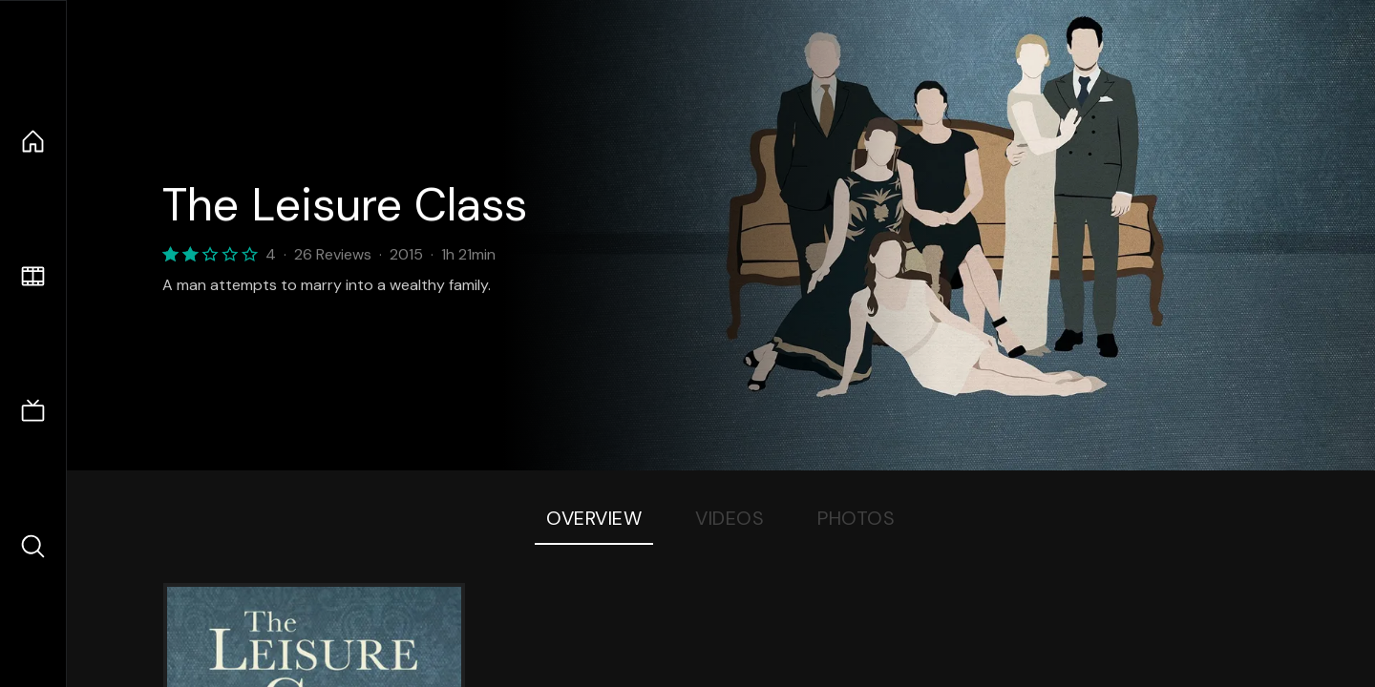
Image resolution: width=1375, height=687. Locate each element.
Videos (729, 518)
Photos (856, 518)
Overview (594, 518)
